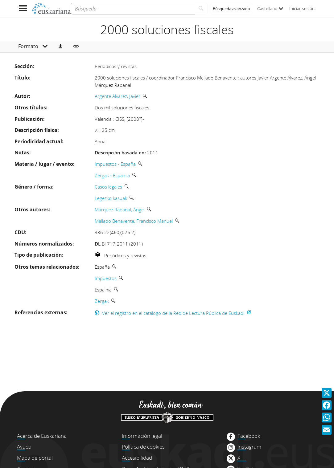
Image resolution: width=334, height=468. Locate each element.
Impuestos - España (115, 164)
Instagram (249, 446)
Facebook (248, 436)
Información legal (142, 435)
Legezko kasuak (111, 198)
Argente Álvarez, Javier (117, 96)
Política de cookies (143, 446)
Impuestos (106, 278)
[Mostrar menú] (22, 8)
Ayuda (24, 446)
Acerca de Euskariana (42, 435)
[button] (60, 46)
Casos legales (108, 187)
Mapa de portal (35, 457)
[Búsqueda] (133, 8)
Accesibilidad (137, 457)
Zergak (102, 301)
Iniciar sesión (302, 8)
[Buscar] (201, 8)
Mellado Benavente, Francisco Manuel (134, 221)
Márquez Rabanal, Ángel (120, 209)
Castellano (270, 8)
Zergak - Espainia (112, 175)
